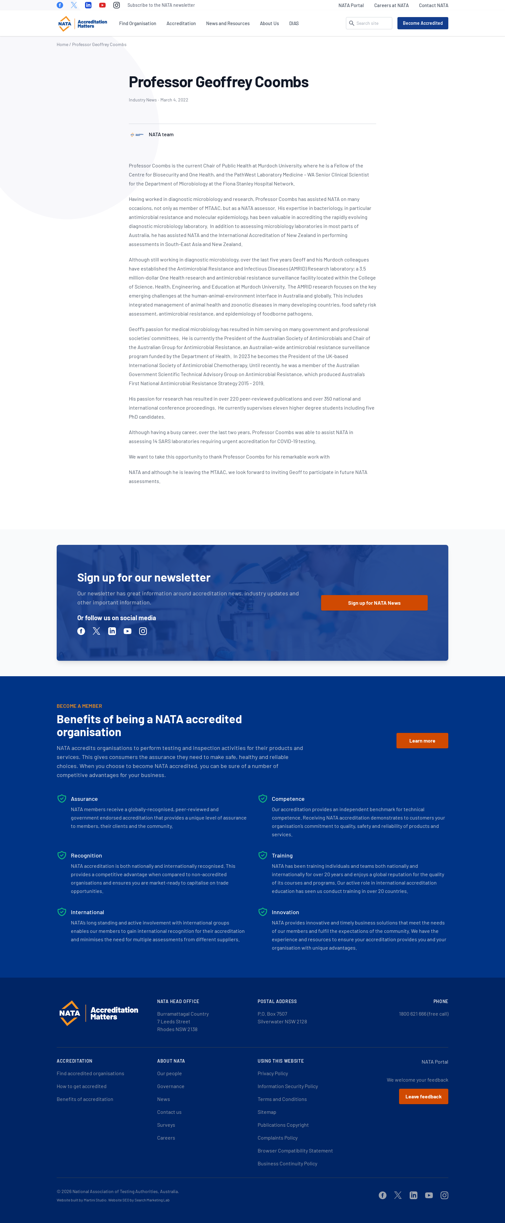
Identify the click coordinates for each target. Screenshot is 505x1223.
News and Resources (228, 23)
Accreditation (181, 23)
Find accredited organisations (90, 1073)
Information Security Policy (288, 1086)
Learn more (422, 740)
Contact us (169, 1112)
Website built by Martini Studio (82, 1200)
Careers (166, 1137)
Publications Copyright (283, 1125)
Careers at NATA (391, 5)
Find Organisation (137, 23)
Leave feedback (423, 1096)
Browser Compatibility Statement (295, 1150)
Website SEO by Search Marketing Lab (139, 1200)
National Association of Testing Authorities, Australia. (125, 1191)
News (163, 1099)
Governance (171, 1086)
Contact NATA (433, 5)
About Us (269, 23)
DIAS (294, 23)
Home (62, 44)
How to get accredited (82, 1086)
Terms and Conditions (282, 1099)
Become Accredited (423, 23)
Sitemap (267, 1112)
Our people (169, 1073)
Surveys (166, 1125)
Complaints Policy (278, 1137)
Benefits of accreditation (85, 1099)
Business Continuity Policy (287, 1163)
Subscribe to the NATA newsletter (161, 5)
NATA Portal (351, 5)
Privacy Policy (273, 1073)
